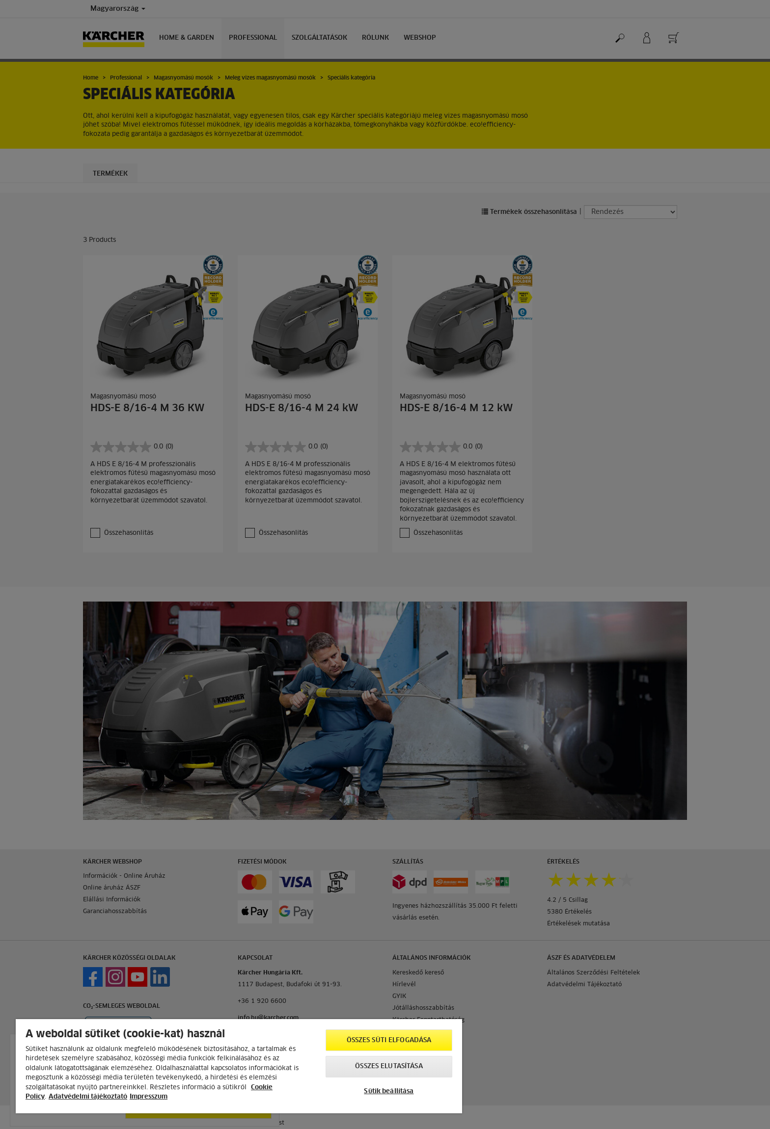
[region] (239, 1066)
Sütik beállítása (388, 1091)
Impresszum (148, 1097)
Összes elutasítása (388, 1066)
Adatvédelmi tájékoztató (88, 1097)
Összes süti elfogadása (389, 1040)
